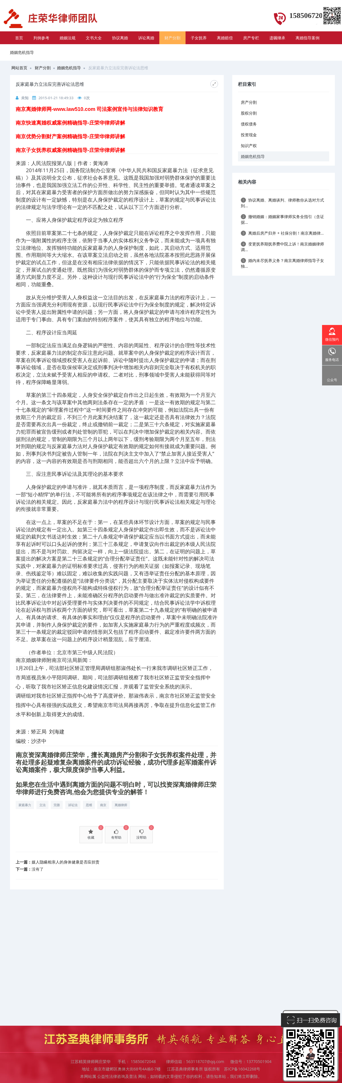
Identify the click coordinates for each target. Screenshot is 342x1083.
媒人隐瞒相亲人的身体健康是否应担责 (65, 862)
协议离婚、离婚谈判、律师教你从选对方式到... (282, 202)
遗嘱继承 (277, 37)
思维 (89, 805)
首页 (19, 37)
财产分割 (172, 37)
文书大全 (94, 37)
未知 (24, 97)
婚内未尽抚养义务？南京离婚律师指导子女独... (282, 263)
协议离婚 (120, 37)
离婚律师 (121, 805)
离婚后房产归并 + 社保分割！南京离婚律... (282, 233)
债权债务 (249, 124)
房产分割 (249, 102)
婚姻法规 (68, 37)
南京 (103, 805)
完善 (57, 805)
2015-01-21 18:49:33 (56, 97)
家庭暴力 (25, 805)
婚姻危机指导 (69, 67)
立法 (42, 805)
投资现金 (249, 134)
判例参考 (41, 37)
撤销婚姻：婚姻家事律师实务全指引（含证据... (282, 219)
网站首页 (19, 67)
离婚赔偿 (225, 37)
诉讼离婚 (146, 37)
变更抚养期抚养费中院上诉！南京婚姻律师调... (282, 246)
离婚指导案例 (307, 37)
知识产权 (249, 145)
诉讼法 (73, 805)
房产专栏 (251, 37)
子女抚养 (199, 37)
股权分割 (249, 113)
